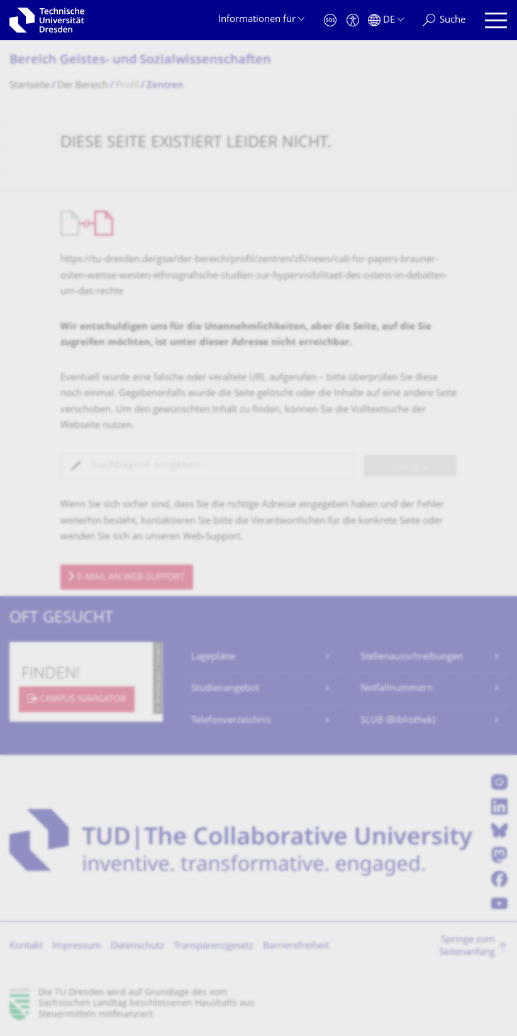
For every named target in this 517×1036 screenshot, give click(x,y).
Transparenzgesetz (213, 946)
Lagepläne (213, 657)
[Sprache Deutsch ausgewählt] (386, 20)
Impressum (76, 946)
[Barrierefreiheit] (353, 20)
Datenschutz (137, 946)
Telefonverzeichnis (231, 720)
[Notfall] (330, 20)
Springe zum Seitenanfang (467, 946)
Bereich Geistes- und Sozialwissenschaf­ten (140, 61)
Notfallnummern (396, 688)
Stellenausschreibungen (411, 657)
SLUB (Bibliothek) (397, 720)
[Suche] (444, 20)
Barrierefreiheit (296, 946)
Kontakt (26, 946)
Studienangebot (225, 688)
